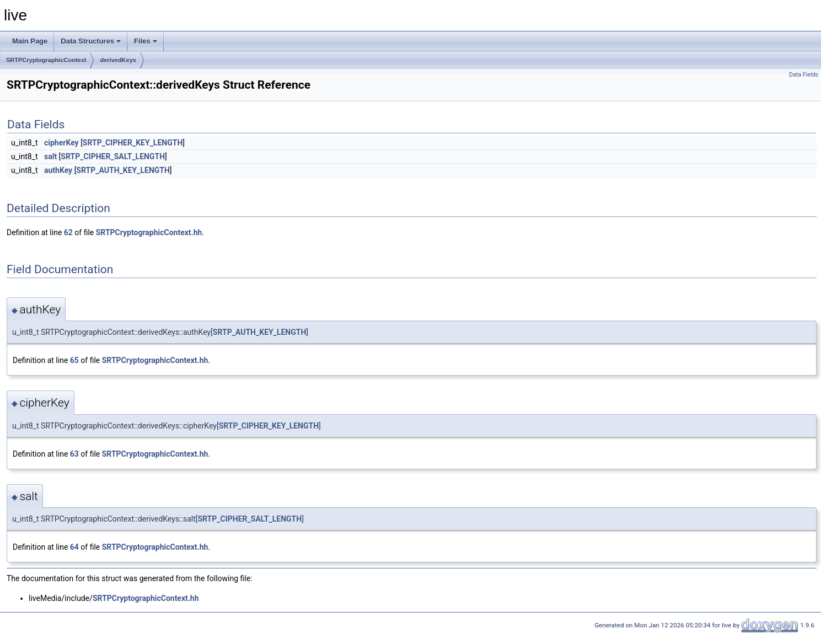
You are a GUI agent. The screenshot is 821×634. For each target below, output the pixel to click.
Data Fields (803, 74)
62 (68, 232)
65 (74, 360)
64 (74, 547)
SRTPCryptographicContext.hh (149, 232)
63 (74, 453)
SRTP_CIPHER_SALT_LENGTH (113, 156)
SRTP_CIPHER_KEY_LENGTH (133, 142)
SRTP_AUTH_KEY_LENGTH (123, 170)
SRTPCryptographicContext (46, 60)
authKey (58, 170)
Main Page (29, 41)
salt (50, 156)
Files (145, 41)
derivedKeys (118, 60)
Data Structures (91, 41)
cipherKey (61, 142)
